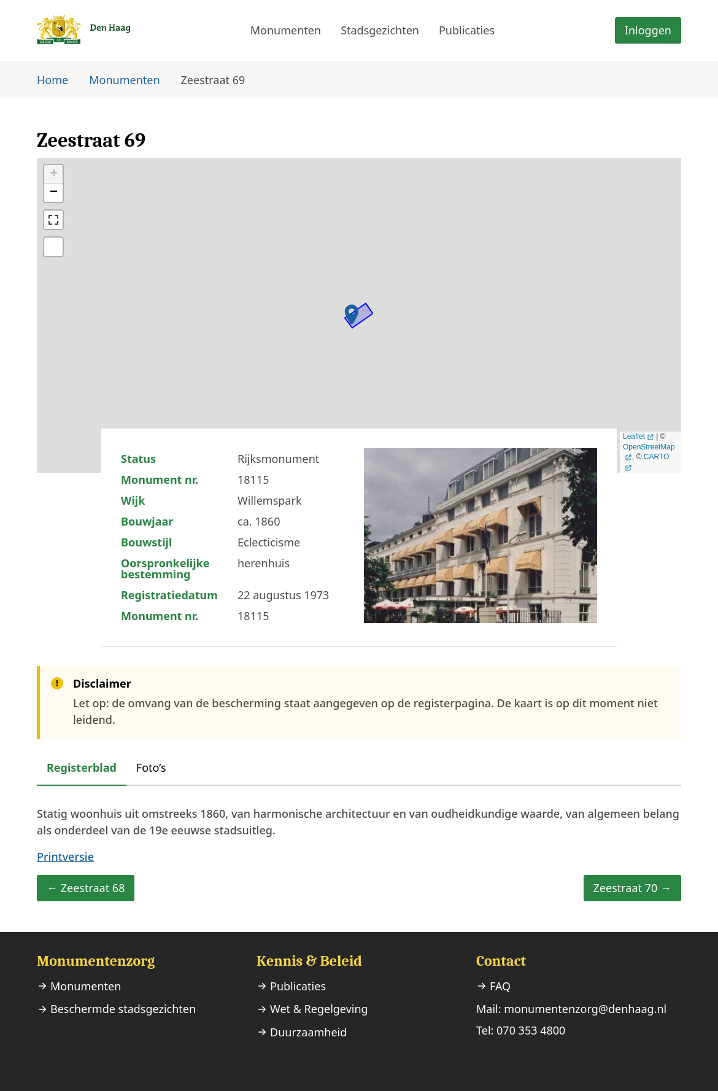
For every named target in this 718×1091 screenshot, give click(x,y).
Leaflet (634, 436)
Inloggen (648, 30)
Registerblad (82, 767)
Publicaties (467, 30)
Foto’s (151, 767)
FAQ (500, 986)
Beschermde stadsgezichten (123, 1008)
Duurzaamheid (308, 1032)
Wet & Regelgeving (319, 1008)
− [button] (54, 193)
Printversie (65, 856)
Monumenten (285, 30)
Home (52, 79)
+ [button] (54, 174)
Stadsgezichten (380, 30)
